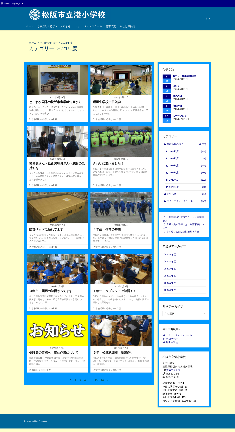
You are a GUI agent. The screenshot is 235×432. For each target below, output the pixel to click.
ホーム (30, 26)
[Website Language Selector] (14, 3)
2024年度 (187, 152)
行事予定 (111, 26)
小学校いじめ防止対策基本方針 (183, 234)
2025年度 (187, 159)
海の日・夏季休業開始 (184, 76)
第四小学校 (172, 342)
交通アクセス (173, 373)
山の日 (176, 85)
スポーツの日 (180, 115)
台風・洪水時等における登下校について (183, 228)
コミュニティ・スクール (88, 26)
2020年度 (187, 188)
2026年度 (171, 256)
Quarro (43, 424)
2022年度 (187, 174)
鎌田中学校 (172, 345)
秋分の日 (177, 105)
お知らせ (65, 26)
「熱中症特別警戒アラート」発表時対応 (183, 220)
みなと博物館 (127, 26)
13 (96, 380)
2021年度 (53, 119)
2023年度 (187, 166)
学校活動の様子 (46, 26)
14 (102, 380)
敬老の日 (177, 95)
